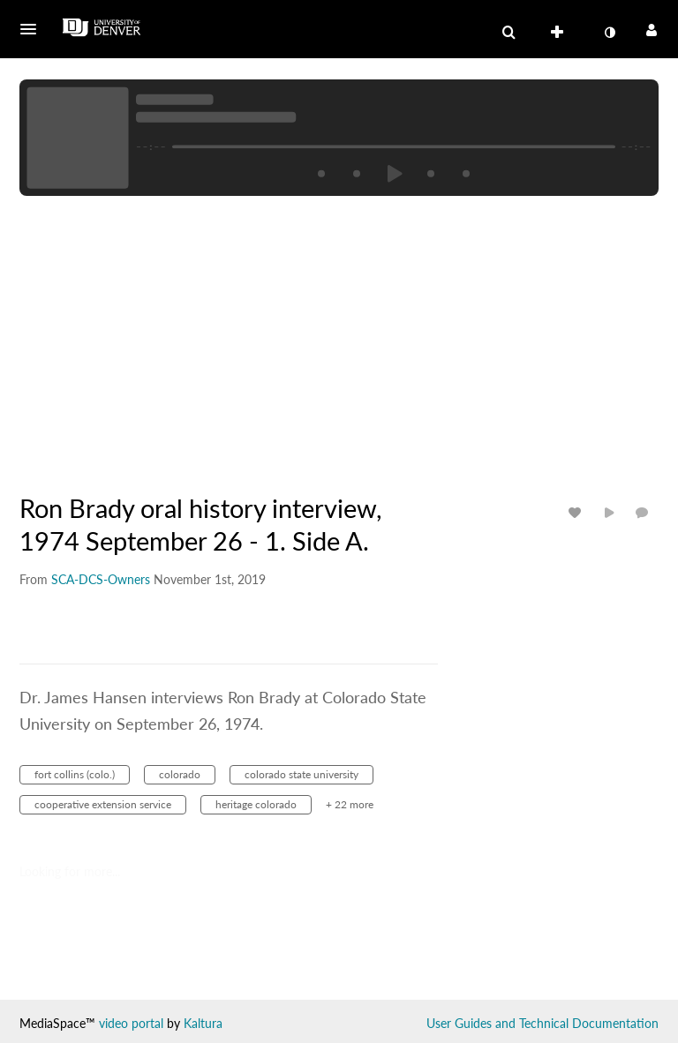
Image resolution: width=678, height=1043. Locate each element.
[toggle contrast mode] (609, 33)
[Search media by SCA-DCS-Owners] (100, 579)
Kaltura (203, 1023)
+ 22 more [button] (349, 804)
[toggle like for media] (577, 512)
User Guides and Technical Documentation (542, 1023)
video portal (131, 1023)
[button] (33, 29)
